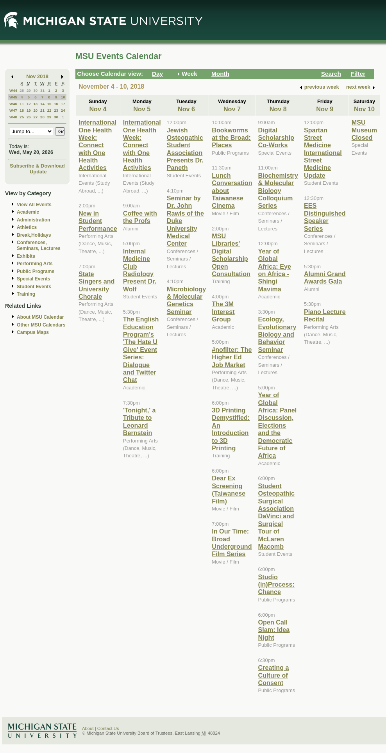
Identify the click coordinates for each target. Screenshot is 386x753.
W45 (13, 97)
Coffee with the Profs (140, 217)
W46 (13, 104)
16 (56, 104)
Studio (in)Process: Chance (276, 584)
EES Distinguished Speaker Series (325, 217)
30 (35, 90)
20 (35, 110)
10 (63, 97)
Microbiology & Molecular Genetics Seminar (186, 300)
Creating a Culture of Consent (273, 675)
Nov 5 (141, 108)
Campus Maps (33, 332)
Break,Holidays (34, 235)
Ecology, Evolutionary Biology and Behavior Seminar (277, 334)
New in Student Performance (98, 221)
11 (22, 104)
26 (29, 117)
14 (42, 104)
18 (22, 110)
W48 (13, 117)
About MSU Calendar (40, 317)
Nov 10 (364, 108)
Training (26, 294)
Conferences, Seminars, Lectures (39, 245)
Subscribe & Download (37, 166)
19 (29, 110)
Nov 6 (186, 108)
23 (56, 110)
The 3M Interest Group (223, 311)
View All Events (34, 204)
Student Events (34, 286)
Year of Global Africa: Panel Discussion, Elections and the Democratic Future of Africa (277, 425)
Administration (33, 220)
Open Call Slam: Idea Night (274, 630)
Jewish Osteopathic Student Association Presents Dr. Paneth (185, 149)
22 (49, 110)
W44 (13, 90)
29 (29, 90)
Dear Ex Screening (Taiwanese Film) (228, 489)
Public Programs (35, 271)
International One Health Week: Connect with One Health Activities (97, 145)
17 (63, 104)
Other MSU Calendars (41, 325)
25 (22, 117)
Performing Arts (35, 263)
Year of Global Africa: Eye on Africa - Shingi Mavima (274, 270)
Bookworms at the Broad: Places (231, 138)
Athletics (27, 227)
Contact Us (108, 728)
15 (49, 104)
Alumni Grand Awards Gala (325, 277)
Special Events (33, 279)
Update (38, 172)
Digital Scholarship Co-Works (276, 138)
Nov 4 (97, 108)
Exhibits (26, 256)
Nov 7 (232, 108)
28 (22, 90)
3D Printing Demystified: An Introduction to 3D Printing (231, 429)
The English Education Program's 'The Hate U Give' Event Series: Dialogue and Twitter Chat (141, 349)
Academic (28, 212)
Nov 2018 (37, 76)
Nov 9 (324, 108)
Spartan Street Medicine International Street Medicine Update (323, 153)
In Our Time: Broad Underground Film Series (232, 542)
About (88, 728)
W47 (13, 110)
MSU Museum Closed (364, 130)
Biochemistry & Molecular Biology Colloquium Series (278, 190)
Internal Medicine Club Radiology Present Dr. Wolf (139, 270)
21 (42, 110)
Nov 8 (278, 108)
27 (35, 117)
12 (29, 104)
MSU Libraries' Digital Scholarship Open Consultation (231, 254)
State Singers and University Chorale (96, 285)
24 (63, 110)
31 (42, 90)
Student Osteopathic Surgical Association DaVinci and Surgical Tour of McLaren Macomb (276, 516)
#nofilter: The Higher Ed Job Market (232, 357)
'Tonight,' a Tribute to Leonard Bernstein (139, 421)
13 (35, 104)
